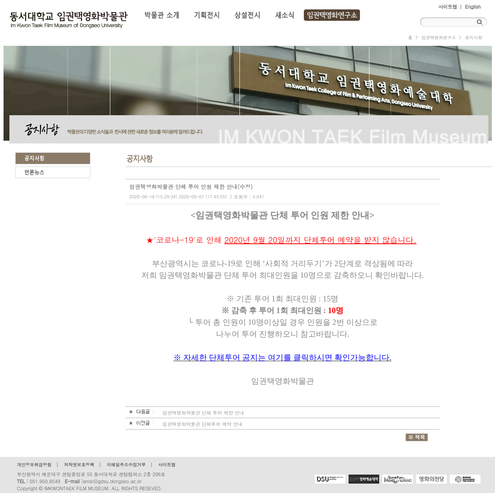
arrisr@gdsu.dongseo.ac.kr (111, 481)
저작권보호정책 (79, 465)
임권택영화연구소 (438, 37)
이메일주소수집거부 (126, 465)
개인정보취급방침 (34, 465)
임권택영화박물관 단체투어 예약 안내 (203, 423)
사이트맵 (447, 6)
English (473, 6)
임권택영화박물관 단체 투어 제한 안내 (203, 412)
